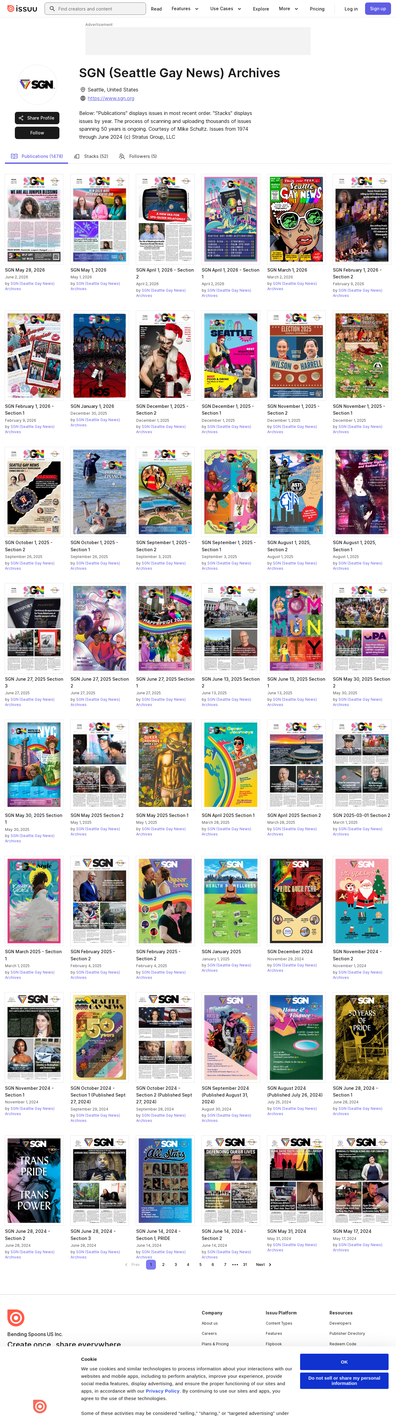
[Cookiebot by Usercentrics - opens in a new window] (40, 1405)
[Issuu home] (22, 8)
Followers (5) (137, 156)
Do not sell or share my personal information (344, 1312)
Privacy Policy (163, 1323)
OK (344, 1293)
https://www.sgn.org (111, 98)
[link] (156, 8)
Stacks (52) (90, 156)
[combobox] (100, 9)
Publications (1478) (37, 156)
